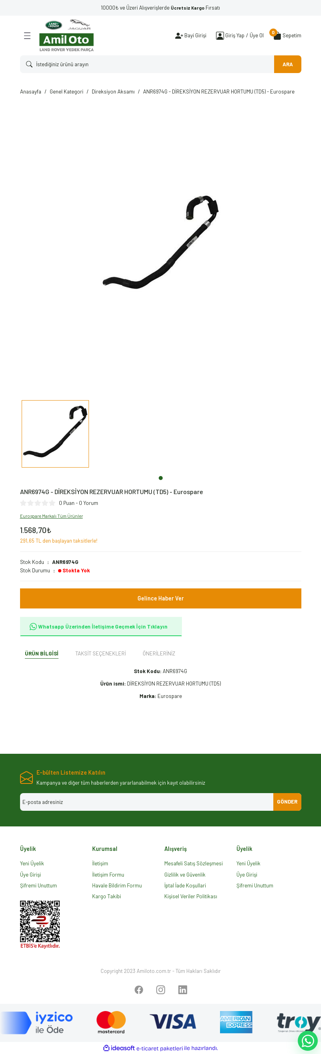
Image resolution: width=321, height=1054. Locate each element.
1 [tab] (161, 478)
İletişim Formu (108, 874)
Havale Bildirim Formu (117, 885)
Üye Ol (257, 35)
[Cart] (287, 35)
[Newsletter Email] (160, 802)
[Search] (160, 64)
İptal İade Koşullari (185, 885)
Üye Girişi (30, 874)
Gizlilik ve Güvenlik (185, 874)
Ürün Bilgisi (42, 653)
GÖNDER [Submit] (287, 801)
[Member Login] (220, 36)
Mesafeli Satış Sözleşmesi (193, 863)
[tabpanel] (55, 435)
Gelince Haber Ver (160, 598)
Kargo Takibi (106, 896)
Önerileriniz (159, 653)
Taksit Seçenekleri (100, 653)
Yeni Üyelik (32, 863)
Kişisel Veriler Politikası (190, 896)
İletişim (100, 863)
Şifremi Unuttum (38, 885)
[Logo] (66, 35)
